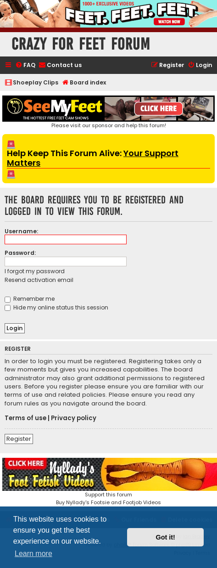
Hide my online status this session (56, 307)
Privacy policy (73, 418)
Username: (21, 231)
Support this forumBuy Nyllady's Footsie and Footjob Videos (108, 482)
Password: (20, 253)
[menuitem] (25, 65)
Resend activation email (39, 279)
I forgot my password (35, 271)
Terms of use (25, 418)
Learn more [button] (33, 553)
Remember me (30, 299)
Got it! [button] (165, 537)
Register (18, 438)
